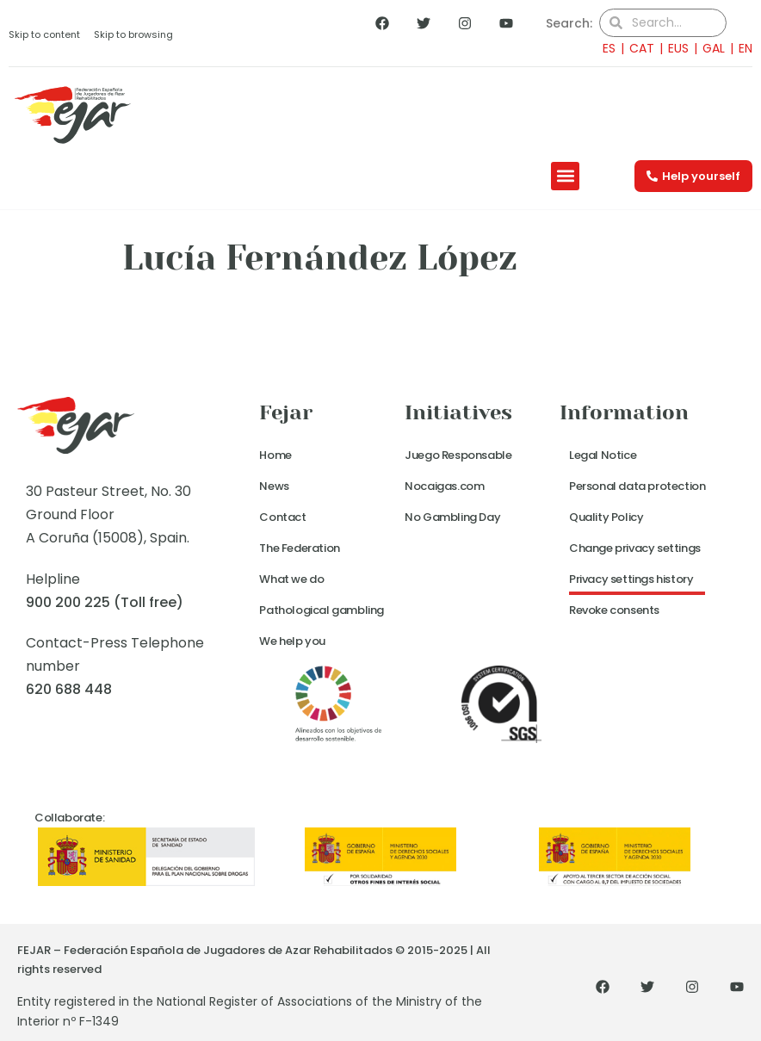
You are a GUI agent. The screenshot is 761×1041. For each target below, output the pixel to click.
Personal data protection (637, 486)
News (273, 486)
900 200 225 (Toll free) (104, 602)
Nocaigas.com (444, 486)
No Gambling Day (452, 517)
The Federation (299, 548)
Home (275, 455)
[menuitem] (604, 47)
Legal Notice (602, 455)
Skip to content (44, 34)
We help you (292, 641)
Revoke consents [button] (614, 610)
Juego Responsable (458, 455)
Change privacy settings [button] (635, 548)
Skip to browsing (133, 34)
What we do (291, 579)
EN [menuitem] (745, 48)
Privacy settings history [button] (631, 579)
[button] (565, 176)
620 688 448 (69, 689)
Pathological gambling (321, 610)
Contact (282, 517)
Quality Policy (606, 517)
